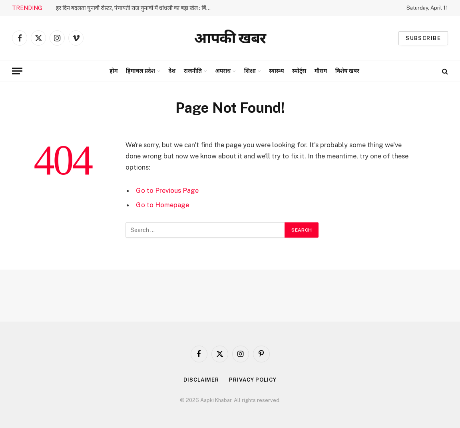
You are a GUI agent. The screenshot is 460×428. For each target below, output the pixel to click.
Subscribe (423, 38)
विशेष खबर (347, 71)
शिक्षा (250, 71)
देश (171, 71)
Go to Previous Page (167, 190)
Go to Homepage (162, 205)
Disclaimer (201, 380)
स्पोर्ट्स (299, 71)
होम (114, 71)
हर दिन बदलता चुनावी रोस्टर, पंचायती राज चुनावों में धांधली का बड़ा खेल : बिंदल (134, 8)
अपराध (223, 71)
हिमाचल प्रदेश (140, 71)
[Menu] (17, 71)
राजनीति (193, 71)
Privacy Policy (253, 380)
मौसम (321, 71)
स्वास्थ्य (276, 71)
